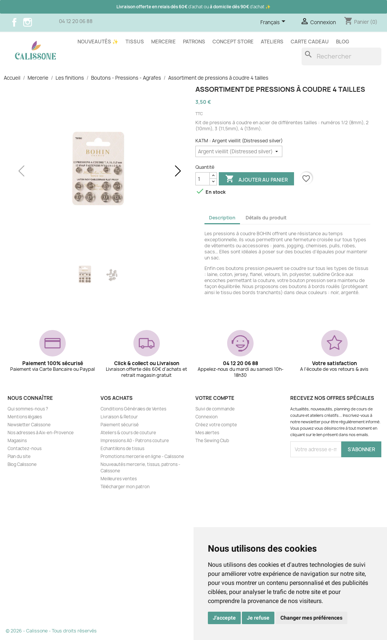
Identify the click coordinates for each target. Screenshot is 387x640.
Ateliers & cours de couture (128, 433)
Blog (342, 41)
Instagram (28, 22)
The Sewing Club (212, 441)
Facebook (14, 22)
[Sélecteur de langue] (274, 22)
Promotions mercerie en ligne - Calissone (142, 456)
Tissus (134, 41)
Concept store (233, 41)
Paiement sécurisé (120, 425)
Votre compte (214, 398)
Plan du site (19, 456)
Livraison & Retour (119, 417)
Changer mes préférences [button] (311, 618)
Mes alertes (207, 433)
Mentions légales (25, 417)
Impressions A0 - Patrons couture (135, 441)
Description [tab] (222, 217)
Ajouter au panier (256, 179)
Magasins (17, 441)
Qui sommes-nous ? (28, 409)
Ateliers (272, 41)
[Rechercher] (341, 56)
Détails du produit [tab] (266, 217)
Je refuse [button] (258, 618)
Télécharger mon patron (125, 487)
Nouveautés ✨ (97, 41)
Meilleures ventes (119, 479)
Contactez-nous (25, 449)
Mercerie (163, 41)
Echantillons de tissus (122, 449)
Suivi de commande (215, 409)
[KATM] (238, 151)
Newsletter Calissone (29, 425)
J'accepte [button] (224, 618)
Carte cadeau (310, 41)
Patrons (194, 41)
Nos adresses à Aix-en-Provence (41, 433)
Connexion (206, 417)
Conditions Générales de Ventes (133, 409)
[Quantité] (202, 178)
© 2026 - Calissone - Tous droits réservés (51, 631)
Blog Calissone (22, 464)
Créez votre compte (216, 425)
